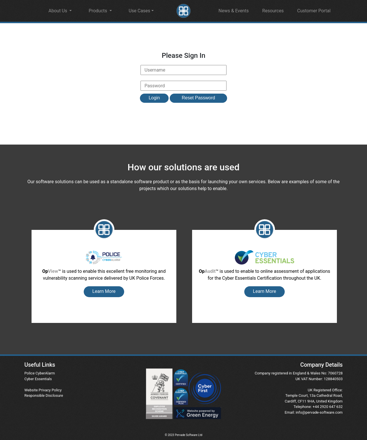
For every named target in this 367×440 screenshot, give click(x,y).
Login (154, 97)
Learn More (104, 291)
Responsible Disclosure (43, 395)
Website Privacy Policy (43, 390)
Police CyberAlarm (39, 373)
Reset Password (198, 97)
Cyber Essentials (38, 379)
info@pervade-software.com (319, 412)
